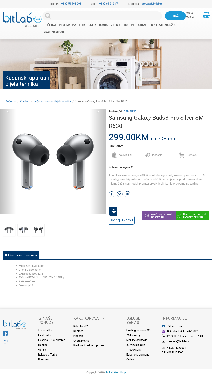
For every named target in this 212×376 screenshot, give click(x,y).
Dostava (187, 155)
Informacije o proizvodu (21, 255)
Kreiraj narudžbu (163, 25)
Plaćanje (153, 155)
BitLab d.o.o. (172, 326)
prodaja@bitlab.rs (152, 3)
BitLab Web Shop (116, 372)
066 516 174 (174, 331)
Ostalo (143, 25)
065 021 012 (190, 331)
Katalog (24, 101)
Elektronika (87, 25)
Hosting (129, 25)
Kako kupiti (122, 155)
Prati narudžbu (54, 32)
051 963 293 (173, 336)
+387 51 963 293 (71, 3)
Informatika (67, 25)
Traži (175, 15)
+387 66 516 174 (109, 3)
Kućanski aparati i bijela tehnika (52, 101)
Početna (50, 25)
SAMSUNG (130, 111)
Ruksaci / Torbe (110, 25)
